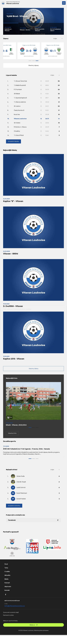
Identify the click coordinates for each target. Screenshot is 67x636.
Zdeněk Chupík (21, 483)
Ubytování (8, 587)
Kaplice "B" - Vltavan (13, 201)
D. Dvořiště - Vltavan (13, 306)
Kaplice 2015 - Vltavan (14, 359)
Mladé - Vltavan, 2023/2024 (16, 426)
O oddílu (7, 572)
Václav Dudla (20, 477)
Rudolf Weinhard (21, 494)
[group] (28, 50)
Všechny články (33, 369)
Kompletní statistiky (14, 506)
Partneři (7, 584)
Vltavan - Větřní (10, 254)
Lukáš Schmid (20, 488)
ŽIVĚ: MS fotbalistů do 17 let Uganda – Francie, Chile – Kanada (27, 450)
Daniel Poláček (21, 500)
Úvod (6, 565)
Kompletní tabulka (13, 141)
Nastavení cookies (8, 616)
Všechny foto (12, 434)
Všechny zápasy (33, 65)
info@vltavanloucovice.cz (15, 607)
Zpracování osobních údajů (11, 613)
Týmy (6, 569)
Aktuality (7, 576)
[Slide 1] (10, 29)
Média (6, 580)
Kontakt (7, 591)
